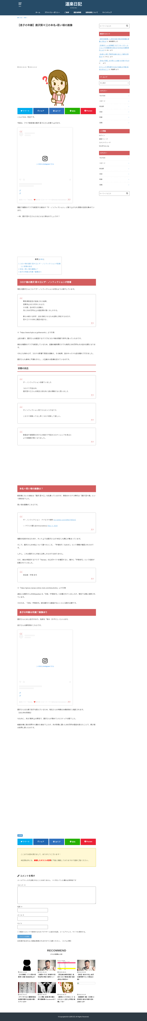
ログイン (102, 135)
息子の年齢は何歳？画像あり (30, 272)
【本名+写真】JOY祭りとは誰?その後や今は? (114, 60)
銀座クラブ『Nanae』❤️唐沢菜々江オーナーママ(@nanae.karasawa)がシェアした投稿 (48, 200)
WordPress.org (104, 146)
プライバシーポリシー (52, 12)
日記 (100, 112)
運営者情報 (77, 12)
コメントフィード (105, 142)
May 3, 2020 (53, 526)
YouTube (102, 95)
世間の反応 (26, 266)
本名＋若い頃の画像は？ (28, 269)
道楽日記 (73, 4)
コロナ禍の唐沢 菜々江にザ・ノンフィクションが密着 (39, 264)
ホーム (38, 12)
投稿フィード (103, 139)
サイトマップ (107, 12)
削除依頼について (92, 12)
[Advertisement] (56, 44)
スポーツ (102, 101)
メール (20, 915)
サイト (19, 923)
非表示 (41, 259)
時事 (20, 835)
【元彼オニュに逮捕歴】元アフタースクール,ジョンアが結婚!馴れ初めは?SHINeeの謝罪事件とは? (114, 48)
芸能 (100, 122)
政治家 (101, 106)
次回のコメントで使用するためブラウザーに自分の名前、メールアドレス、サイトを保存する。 (53, 932)
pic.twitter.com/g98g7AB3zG (65, 520)
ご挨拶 (66, 12)
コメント (21, 885)
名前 (20, 907)
